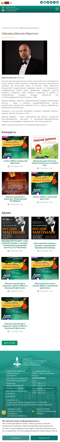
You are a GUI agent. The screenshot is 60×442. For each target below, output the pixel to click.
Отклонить (16, 438)
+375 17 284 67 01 (38, 385)
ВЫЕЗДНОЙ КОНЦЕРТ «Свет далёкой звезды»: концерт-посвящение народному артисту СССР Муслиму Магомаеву (15, 245)
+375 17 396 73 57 (38, 393)
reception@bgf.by (39, 378)
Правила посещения (15, 388)
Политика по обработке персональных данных (17, 379)
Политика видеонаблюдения (14, 384)
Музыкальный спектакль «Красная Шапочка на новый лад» (44, 163)
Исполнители (13, 28)
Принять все (44, 438)
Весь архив (9, 343)
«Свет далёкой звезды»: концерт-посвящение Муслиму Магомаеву (45, 245)
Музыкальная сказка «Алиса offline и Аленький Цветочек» (45, 285)
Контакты (10, 394)
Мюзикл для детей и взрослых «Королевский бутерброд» (15, 199)
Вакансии (10, 396)
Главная (4, 28)
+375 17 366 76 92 (38, 390)
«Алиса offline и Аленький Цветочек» (15, 162)
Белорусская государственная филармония (12, 9)
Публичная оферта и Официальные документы (15, 373)
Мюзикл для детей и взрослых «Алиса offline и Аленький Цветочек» (15, 285)
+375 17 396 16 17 (38, 383)
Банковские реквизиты (16, 391)
